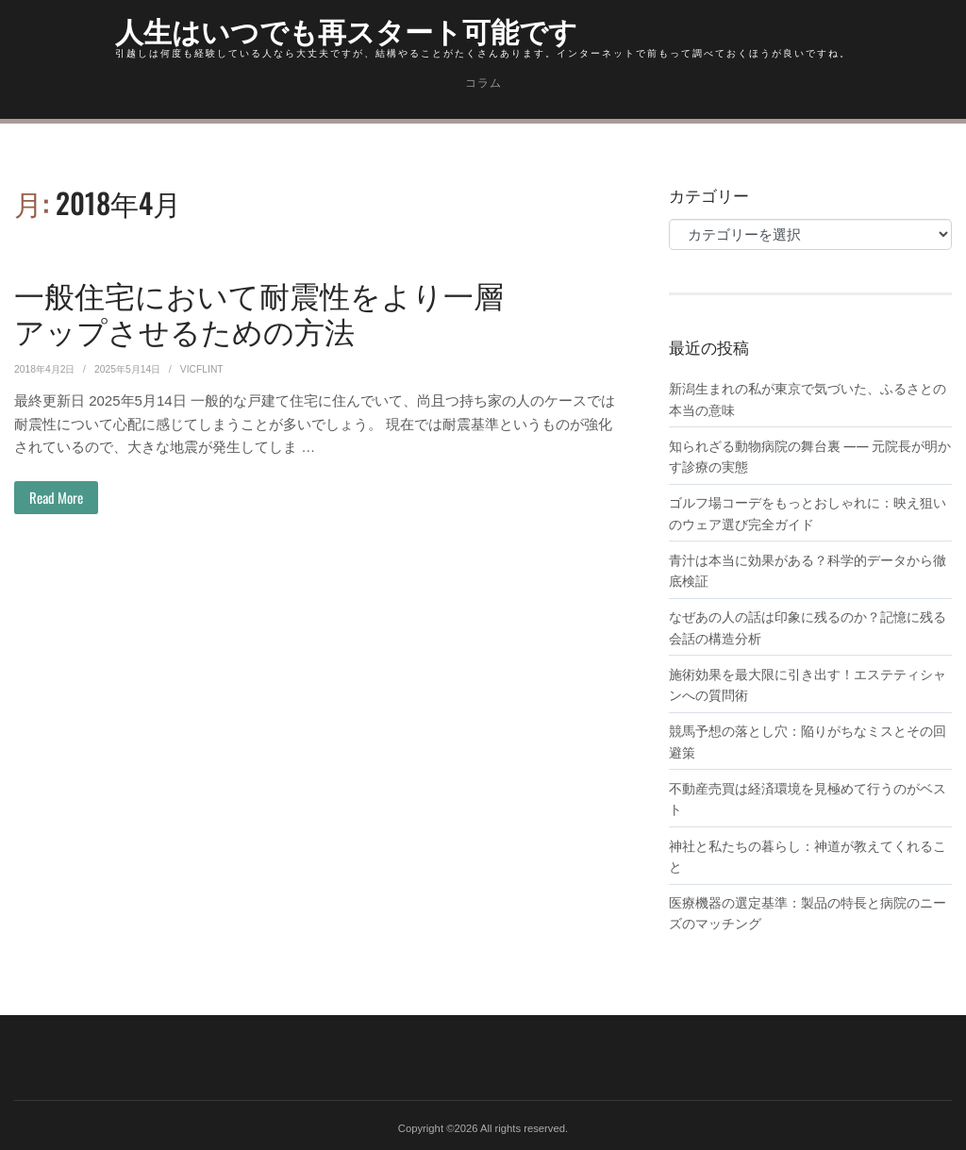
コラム (483, 83)
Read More (56, 497)
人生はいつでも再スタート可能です (346, 29)
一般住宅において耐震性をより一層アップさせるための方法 (259, 312)
